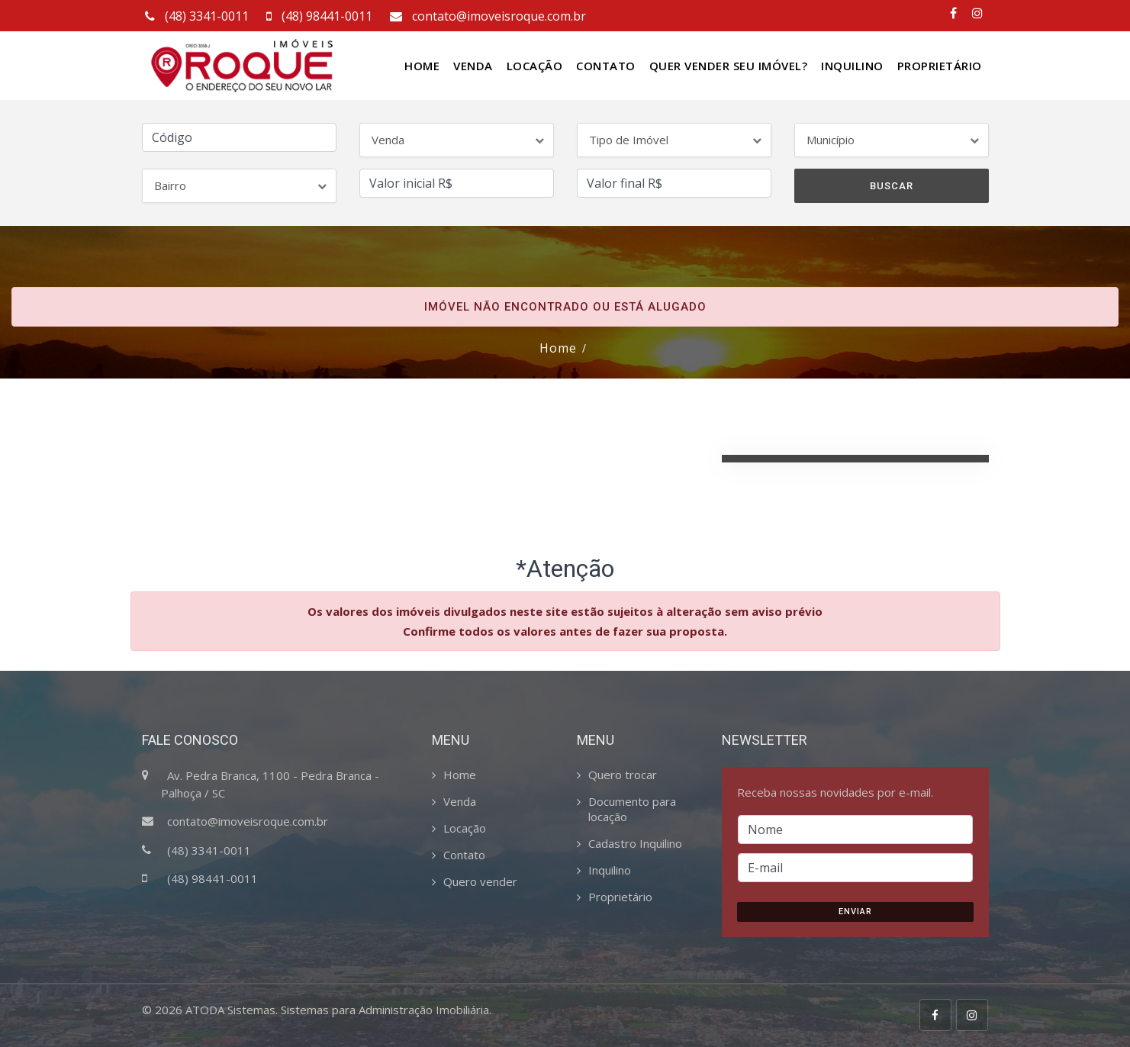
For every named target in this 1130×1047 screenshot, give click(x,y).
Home (421, 65)
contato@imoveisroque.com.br (486, 16)
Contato (606, 65)
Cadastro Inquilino (635, 843)
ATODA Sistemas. (231, 1009)
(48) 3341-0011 (195, 16)
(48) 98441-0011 (317, 16)
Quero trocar (622, 774)
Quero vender (480, 881)
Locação (535, 65)
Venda (473, 65)
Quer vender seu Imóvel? (728, 65)
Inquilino (852, 65)
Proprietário (939, 65)
